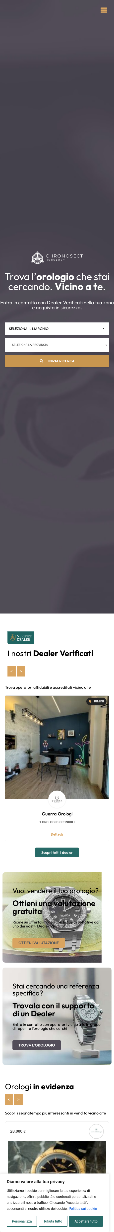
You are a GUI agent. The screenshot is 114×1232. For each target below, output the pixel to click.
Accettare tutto (86, 1221)
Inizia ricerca (57, 361)
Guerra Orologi (57, 814)
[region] (55, 1203)
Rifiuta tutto (53, 1221)
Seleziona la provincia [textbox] (30, 345)
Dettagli (57, 834)
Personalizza (22, 1221)
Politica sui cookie (83, 1209)
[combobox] (57, 345)
